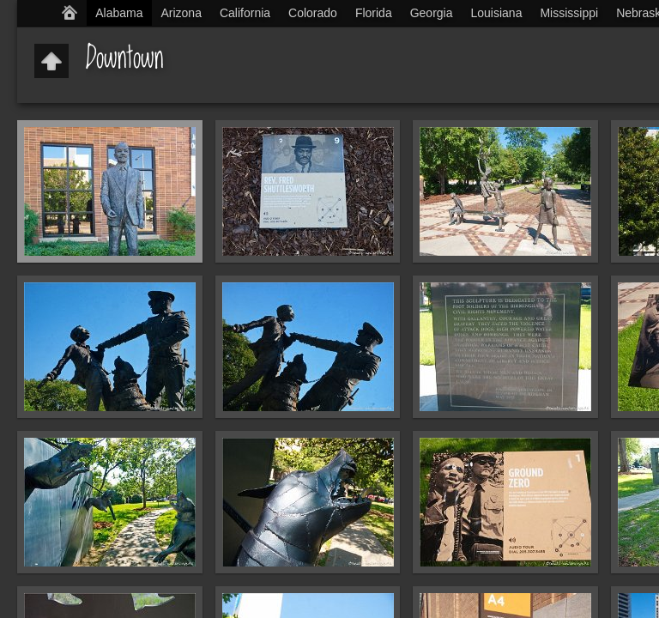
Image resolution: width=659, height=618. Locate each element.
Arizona (180, 13)
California (245, 13)
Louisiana (497, 13)
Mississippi (569, 13)
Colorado (312, 13)
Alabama (118, 13)
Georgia (431, 13)
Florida (373, 13)
